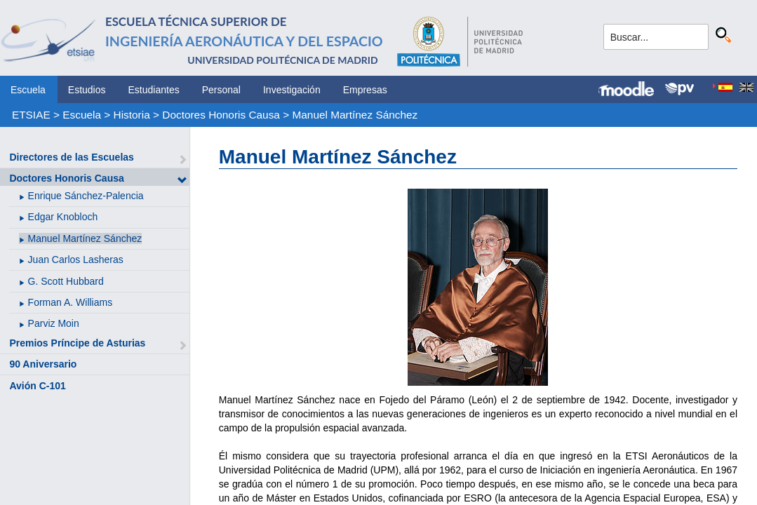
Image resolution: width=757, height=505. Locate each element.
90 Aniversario (42, 364)
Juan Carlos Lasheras (75, 259)
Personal (221, 89)
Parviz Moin (53, 323)
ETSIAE (31, 115)
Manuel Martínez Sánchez (354, 115)
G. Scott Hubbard (66, 281)
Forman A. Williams (70, 302)
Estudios (87, 89)
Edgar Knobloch (63, 216)
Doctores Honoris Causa (221, 115)
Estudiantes (154, 89)
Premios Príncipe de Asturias (77, 343)
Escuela (28, 89)
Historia (132, 115)
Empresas (365, 89)
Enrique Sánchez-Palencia (86, 195)
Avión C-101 (37, 385)
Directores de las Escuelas (71, 157)
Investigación (292, 89)
